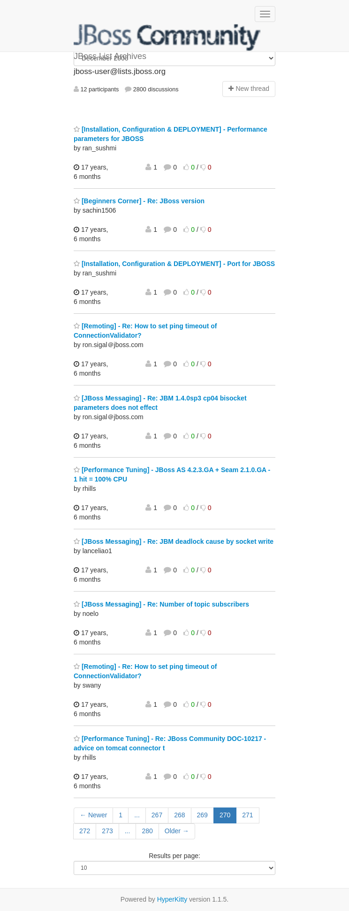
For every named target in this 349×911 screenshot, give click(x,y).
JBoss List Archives (167, 37)
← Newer (93, 815)
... (137, 815)
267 (157, 815)
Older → (177, 831)
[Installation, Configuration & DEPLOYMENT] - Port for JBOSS (174, 263)
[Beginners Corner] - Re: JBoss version (139, 201)
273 (107, 831)
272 (84, 831)
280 (147, 831)
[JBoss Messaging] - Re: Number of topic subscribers (161, 604)
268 (179, 815)
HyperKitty (172, 899)
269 (202, 815)
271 (247, 815)
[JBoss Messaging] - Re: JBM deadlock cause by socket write (173, 541)
